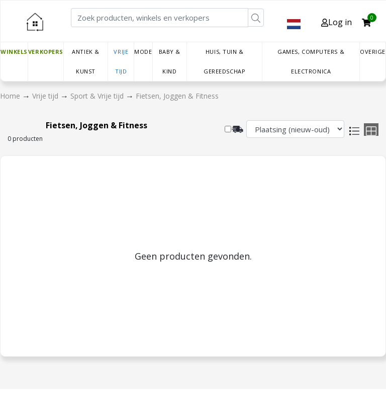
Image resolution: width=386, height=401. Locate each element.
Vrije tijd (121, 61)
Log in (336, 22)
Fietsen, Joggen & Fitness (177, 96)
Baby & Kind (169, 61)
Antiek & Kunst (85, 61)
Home (11, 96)
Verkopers (45, 51)
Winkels (14, 51)
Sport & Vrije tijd (98, 96)
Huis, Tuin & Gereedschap (224, 61)
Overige (372, 51)
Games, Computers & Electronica (310, 61)
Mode (143, 51)
